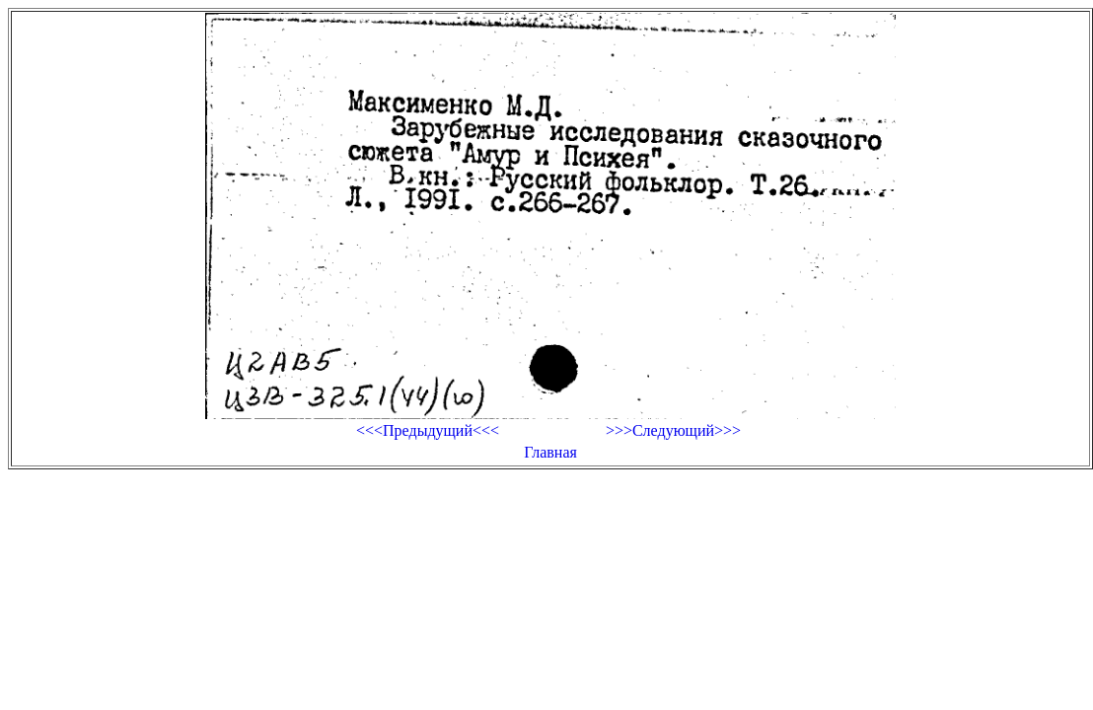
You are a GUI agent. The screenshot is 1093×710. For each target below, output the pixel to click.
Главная (550, 452)
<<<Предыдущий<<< (427, 430)
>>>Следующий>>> (673, 430)
